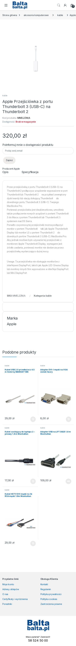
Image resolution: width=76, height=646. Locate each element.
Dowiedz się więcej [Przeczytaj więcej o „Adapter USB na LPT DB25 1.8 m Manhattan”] (68, 481)
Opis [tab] (5, 172)
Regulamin (45, 589)
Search (58, 5)
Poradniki (7, 604)
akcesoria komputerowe (36, 15)
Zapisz (9, 160)
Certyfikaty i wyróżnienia (15, 599)
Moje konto (8, 584)
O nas (5, 594)
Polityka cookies (48, 599)
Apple (17, 168)
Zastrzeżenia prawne (51, 604)
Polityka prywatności (50, 594)
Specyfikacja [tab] (30, 172)
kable (60, 15)
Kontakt (44, 584)
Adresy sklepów (10, 589)
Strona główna (9, 15)
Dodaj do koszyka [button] (33, 419)
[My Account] (65, 5)
